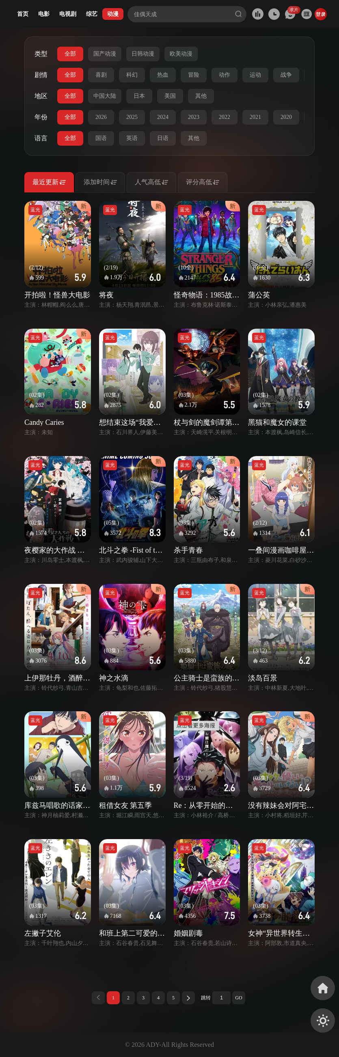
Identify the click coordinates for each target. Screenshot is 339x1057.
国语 (101, 138)
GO (238, 998)
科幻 (132, 75)
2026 (101, 117)
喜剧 (101, 75)
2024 (162, 117)
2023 (193, 117)
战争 (286, 75)
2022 (224, 117)
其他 (201, 96)
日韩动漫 (143, 54)
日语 (162, 138)
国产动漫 (104, 54)
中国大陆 (104, 96)
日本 (139, 96)
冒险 (193, 75)
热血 (162, 75)
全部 (70, 54)
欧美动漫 (181, 54)
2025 (132, 117)
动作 (224, 75)
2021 (255, 117)
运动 (255, 75)
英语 (132, 138)
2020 (286, 117)
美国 (170, 96)
